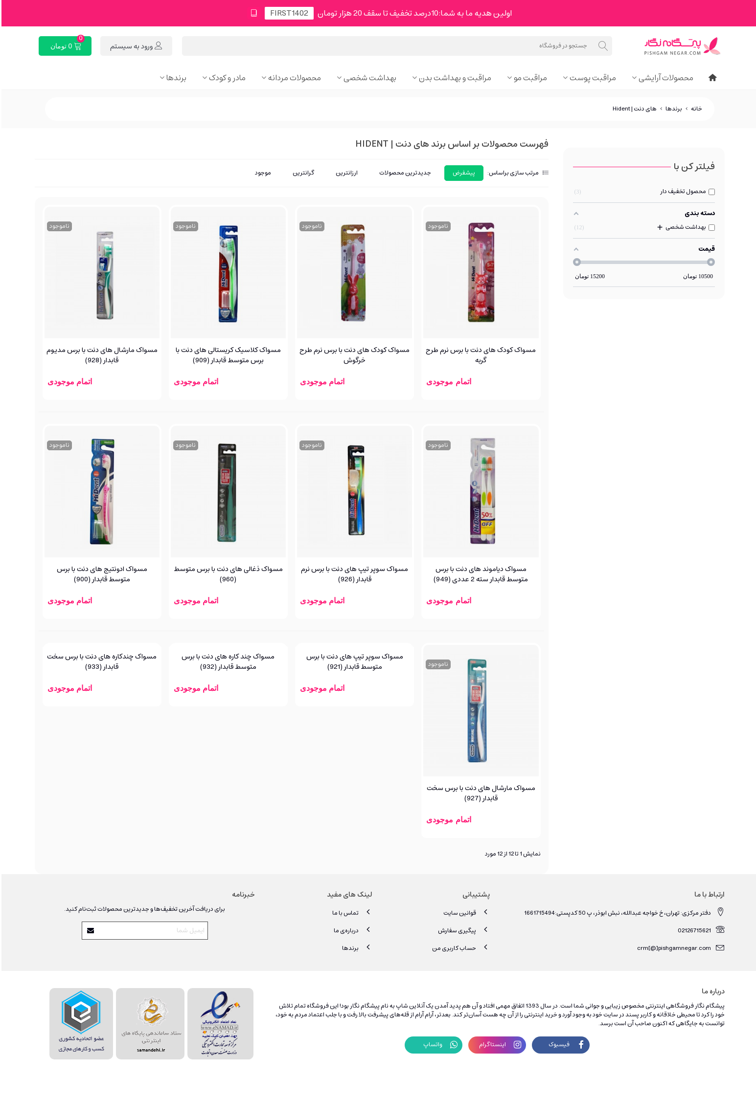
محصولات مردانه (293, 78)
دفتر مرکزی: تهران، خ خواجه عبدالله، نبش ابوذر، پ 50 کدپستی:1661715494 (623, 912)
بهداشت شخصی (368, 78)
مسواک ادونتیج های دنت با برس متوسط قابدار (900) (100, 574)
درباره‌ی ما (351, 930)
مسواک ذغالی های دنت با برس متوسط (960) (226, 574)
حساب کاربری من (459, 947)
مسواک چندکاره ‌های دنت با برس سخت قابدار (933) (100, 662)
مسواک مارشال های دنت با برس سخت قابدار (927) (479, 793)
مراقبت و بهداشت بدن (453, 78)
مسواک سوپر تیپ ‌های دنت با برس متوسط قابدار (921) (353, 662)
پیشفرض (462, 173)
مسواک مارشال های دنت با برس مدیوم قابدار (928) (100, 355)
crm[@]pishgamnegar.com (679, 947)
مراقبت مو (529, 78)
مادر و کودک (225, 78)
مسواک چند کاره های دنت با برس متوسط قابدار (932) (226, 662)
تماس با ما (351, 912)
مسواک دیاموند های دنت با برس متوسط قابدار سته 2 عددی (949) (479, 574)
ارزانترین (345, 173)
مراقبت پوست (591, 78)
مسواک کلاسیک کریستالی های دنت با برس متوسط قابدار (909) (226, 355)
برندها (175, 78)
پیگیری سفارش (462, 930)
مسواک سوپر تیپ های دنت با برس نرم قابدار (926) (353, 574)
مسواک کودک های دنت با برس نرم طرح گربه (479, 355)
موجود (261, 173)
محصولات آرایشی (664, 78)
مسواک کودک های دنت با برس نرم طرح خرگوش (353, 355)
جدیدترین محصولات (404, 173)
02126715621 (699, 930)
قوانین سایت (465, 912)
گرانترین (302, 173)
